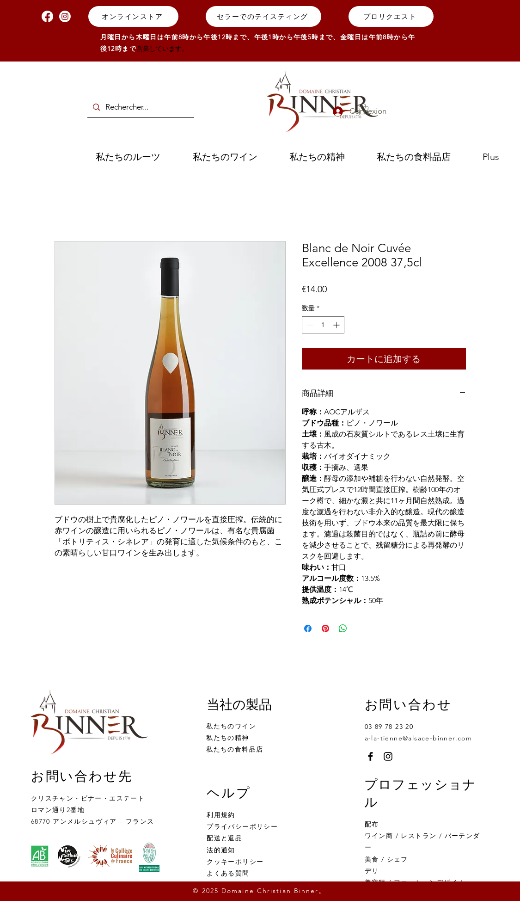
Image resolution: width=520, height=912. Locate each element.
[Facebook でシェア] (307, 628)
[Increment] (337, 325)
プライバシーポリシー (242, 826)
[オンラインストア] (133, 16)
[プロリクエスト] (391, 16)
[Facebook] (47, 16)
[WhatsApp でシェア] (343, 628)
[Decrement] (309, 325)
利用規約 (221, 815)
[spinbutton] (323, 325)
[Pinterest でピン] (325, 628)
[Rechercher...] (140, 107)
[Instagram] (65, 16)
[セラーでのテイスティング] (263, 16)
